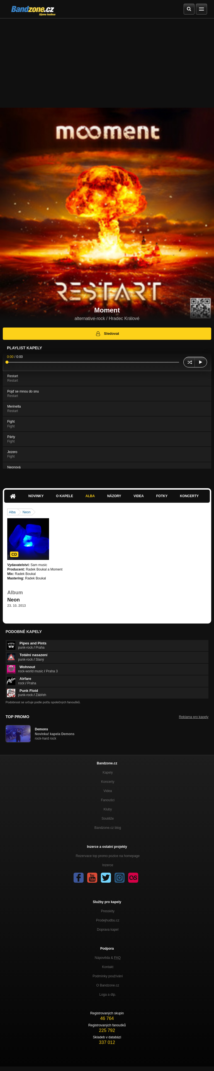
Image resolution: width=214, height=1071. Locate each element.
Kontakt (107, 967)
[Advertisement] (107, 60)
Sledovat (107, 334)
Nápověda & (108, 958)
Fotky (161, 496)
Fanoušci (108, 800)
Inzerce (107, 865)
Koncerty (189, 496)
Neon (27, 512)
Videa (138, 496)
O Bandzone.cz (107, 985)
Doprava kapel (107, 930)
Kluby (107, 809)
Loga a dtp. (107, 995)
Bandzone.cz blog (107, 828)
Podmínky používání (108, 976)
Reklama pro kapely (193, 717)
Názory (114, 496)
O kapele (64, 496)
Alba (90, 496)
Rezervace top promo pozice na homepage (108, 856)
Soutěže (107, 818)
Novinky (36, 496)
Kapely (108, 772)
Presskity (108, 911)
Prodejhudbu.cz (107, 920)
